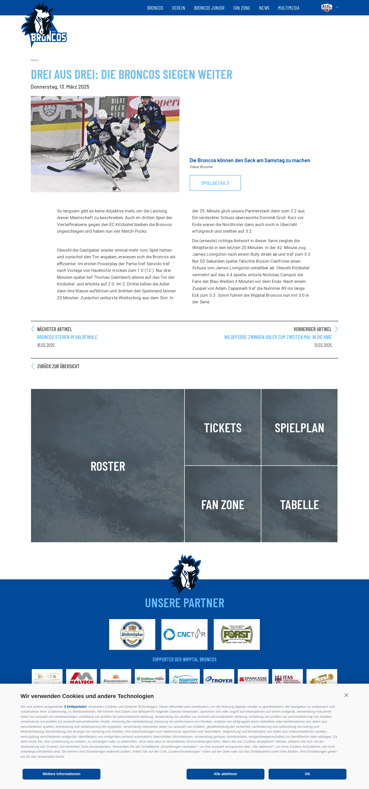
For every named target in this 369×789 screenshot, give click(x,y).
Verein (178, 8)
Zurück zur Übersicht (58, 366)
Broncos (155, 8)
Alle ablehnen (225, 774)
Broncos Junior (209, 8)
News (264, 8)
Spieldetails (215, 183)
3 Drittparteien (75, 707)
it (337, 7)
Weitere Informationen (61, 774)
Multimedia (288, 8)
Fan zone (241, 8)
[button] (346, 695)
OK (307, 774)
